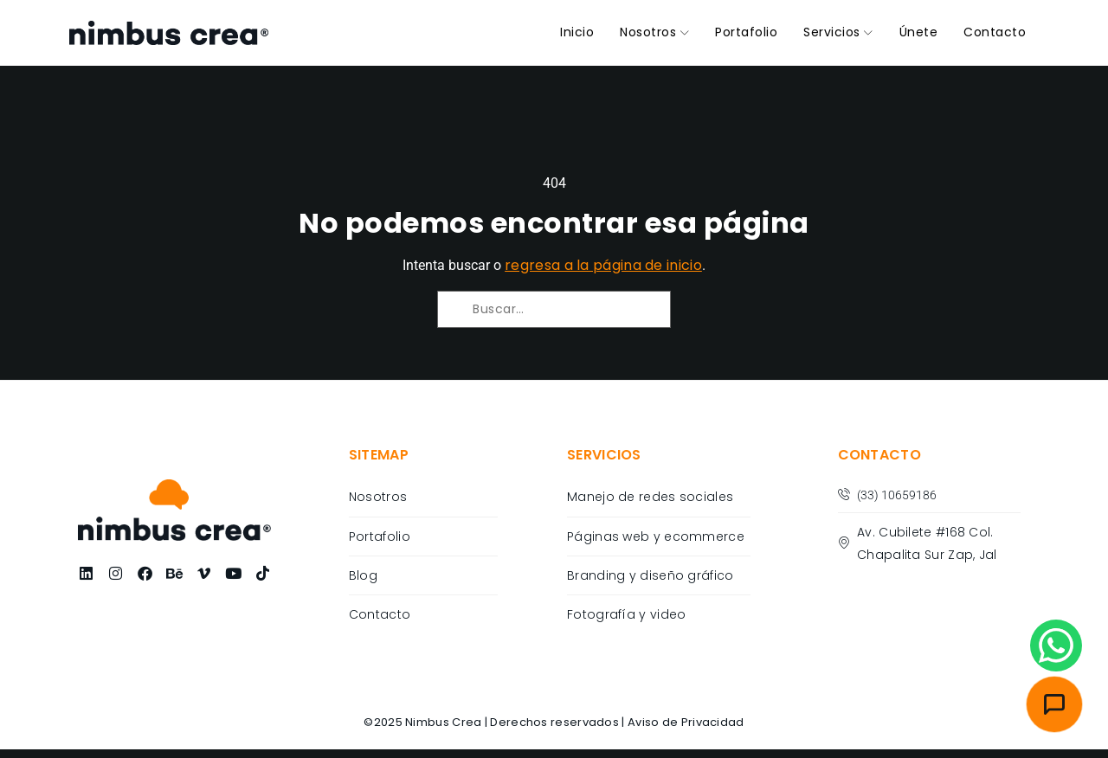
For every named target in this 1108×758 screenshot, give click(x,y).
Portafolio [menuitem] (746, 32)
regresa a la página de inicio (603, 265)
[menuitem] (654, 32)
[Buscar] (468, 323)
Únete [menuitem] (918, 32)
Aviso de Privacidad (686, 722)
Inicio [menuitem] (577, 32)
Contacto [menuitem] (994, 32)
